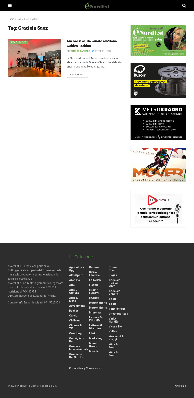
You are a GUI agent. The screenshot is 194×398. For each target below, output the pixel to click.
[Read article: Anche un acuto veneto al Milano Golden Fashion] (34, 58)
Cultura (94, 267)
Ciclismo (75, 320)
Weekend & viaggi (116, 338)
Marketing (95, 338)
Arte (72, 284)
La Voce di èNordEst (95, 319)
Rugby (113, 275)
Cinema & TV (75, 327)
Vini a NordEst (114, 320)
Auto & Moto (73, 299)
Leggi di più (79, 74)
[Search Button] (184, 5)
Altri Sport (76, 275)
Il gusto (94, 297)
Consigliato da (76, 340)
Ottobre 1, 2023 (101, 51)
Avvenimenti (19, 42)
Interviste (95, 312)
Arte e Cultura (74, 291)
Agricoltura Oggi (76, 269)
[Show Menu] (10, 5)
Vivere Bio (115, 326)
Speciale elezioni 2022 (114, 283)
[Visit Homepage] (97, 5)
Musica (94, 351)
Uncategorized (118, 313)
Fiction (93, 284)
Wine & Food (113, 346)
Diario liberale (94, 274)
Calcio (73, 315)
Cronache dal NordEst (76, 356)
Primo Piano (113, 269)
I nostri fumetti (94, 291)
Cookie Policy (94, 368)
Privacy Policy (77, 368)
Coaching (75, 333)
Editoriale (95, 280)
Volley (113, 331)
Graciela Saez (31, 19)
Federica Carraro (79, 51)
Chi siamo (180, 385)
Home (11, 19)
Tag (19, 19)
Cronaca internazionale (78, 348)
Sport (112, 298)
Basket (73, 310)
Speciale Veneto (114, 292)
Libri (92, 333)
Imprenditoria (98, 302)
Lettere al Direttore (95, 327)
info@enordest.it (29, 302)
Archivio (74, 280)
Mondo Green (93, 345)
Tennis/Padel (117, 308)
